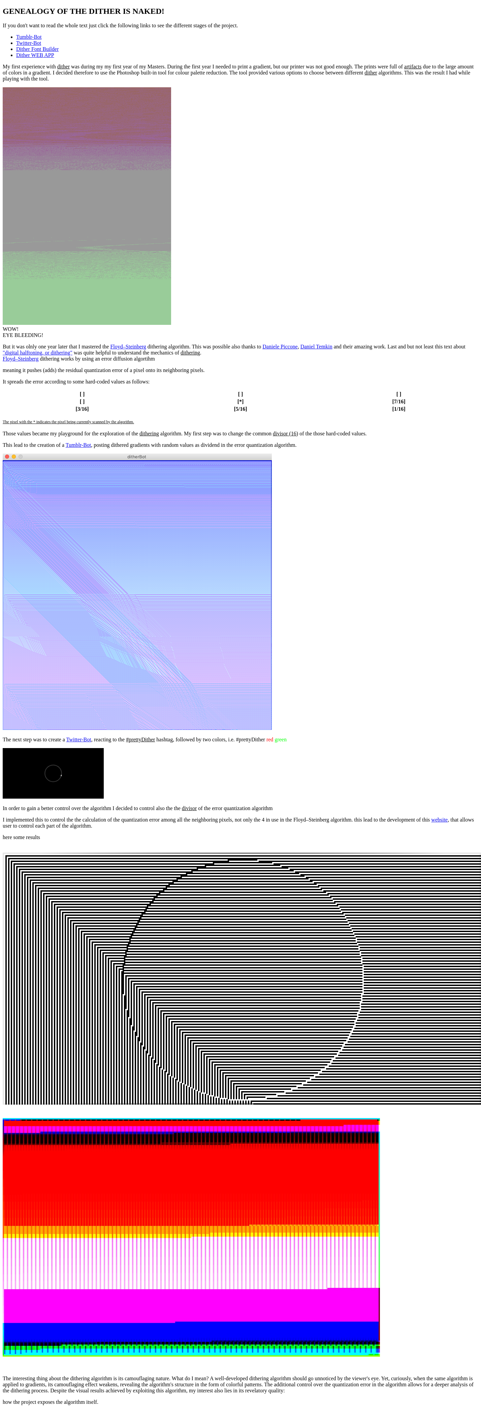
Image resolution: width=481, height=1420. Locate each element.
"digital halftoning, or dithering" (37, 353)
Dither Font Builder (37, 49)
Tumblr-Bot (29, 37)
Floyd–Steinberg (128, 346)
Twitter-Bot (28, 43)
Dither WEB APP (35, 55)
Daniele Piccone (279, 346)
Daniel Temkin (316, 346)
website (439, 820)
